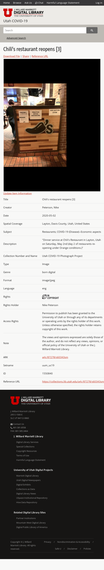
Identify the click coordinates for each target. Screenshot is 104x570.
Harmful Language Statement (63, 2)
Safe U (58, 548)
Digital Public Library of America (31, 527)
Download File (11, 56)
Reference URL (40, 56)
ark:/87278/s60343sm (55, 357)
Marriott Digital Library (27, 475)
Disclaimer (72, 548)
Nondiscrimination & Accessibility (73, 541)
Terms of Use (22, 455)
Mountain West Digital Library (31, 522)
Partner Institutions (26, 518)
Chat (39, 2)
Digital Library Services (27, 442)
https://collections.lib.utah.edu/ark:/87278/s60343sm (73, 381)
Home (6, 2)
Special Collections (25, 446)
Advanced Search (16, 38)
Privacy (47, 541)
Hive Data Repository (26, 502)
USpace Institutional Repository (32, 497)
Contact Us (17, 424)
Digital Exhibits (23, 484)
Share (25, 56)
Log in (99, 2)
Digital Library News (26, 493)
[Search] (44, 30)
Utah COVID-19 (15, 21)
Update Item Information (17, 193)
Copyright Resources (26, 451)
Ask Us (28, 2)
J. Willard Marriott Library (22, 411)
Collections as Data (25, 489)
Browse (17, 2)
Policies (87, 548)
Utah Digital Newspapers (28, 480)
